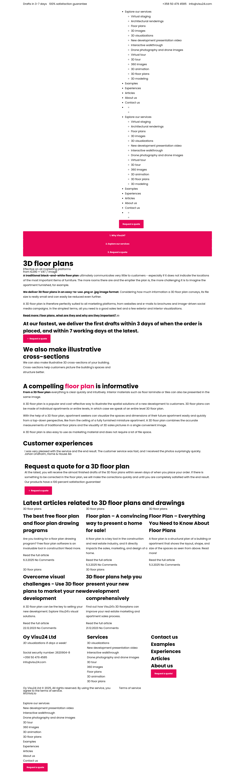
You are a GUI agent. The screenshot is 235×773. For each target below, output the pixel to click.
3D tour (136, 59)
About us (131, 98)
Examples (131, 83)
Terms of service (130, 688)
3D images (138, 31)
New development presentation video (156, 40)
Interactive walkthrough (147, 45)
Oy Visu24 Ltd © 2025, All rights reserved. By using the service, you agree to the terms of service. (66, 689)
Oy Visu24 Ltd (39, 637)
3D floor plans (140, 74)
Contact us (132, 102)
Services (97, 637)
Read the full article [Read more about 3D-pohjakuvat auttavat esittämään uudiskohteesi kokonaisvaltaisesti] (99, 623)
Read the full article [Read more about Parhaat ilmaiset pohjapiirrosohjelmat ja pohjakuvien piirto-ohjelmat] (36, 555)
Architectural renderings (147, 21)
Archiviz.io (29, 693)
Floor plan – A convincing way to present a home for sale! (117, 523)
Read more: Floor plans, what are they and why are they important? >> (71, 315)
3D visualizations (142, 35)
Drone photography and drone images (157, 50)
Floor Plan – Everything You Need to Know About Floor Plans (179, 523)
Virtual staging (141, 16)
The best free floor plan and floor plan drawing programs (51, 523)
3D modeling (139, 78)
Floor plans (138, 26)
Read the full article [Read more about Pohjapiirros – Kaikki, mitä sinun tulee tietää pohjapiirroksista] (162, 560)
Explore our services (138, 11)
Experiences (133, 88)
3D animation (140, 69)
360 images (139, 64)
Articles (130, 93)
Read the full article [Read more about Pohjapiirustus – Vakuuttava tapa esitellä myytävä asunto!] (99, 560)
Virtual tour (138, 55)
